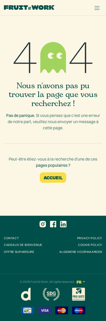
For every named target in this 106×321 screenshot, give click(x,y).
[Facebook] (53, 224)
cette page (52, 127)
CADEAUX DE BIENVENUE (23, 245)
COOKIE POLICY (90, 245)
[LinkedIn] (63, 224)
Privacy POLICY (89, 238)
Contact (11, 238)
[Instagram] (42, 224)
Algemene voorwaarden (80, 252)
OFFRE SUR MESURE (19, 252)
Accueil (53, 177)
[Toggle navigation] (97, 7)
